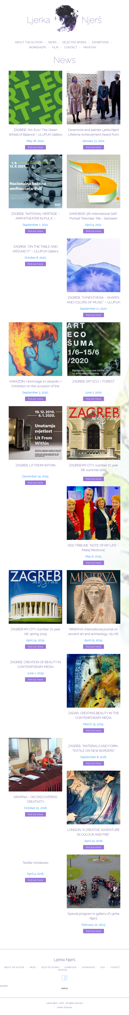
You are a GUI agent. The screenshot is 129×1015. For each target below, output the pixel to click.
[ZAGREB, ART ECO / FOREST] (93, 362)
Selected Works (74, 42)
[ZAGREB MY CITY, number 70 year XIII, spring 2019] (35, 610)
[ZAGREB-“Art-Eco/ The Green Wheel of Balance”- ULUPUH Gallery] (35, 110)
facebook (64, 978)
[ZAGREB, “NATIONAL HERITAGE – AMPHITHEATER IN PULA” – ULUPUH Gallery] (35, 194)
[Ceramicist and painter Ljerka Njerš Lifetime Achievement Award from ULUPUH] (93, 110)
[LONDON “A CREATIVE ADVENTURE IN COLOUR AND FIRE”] (93, 810)
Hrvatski (89, 48)
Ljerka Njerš (64, 19)
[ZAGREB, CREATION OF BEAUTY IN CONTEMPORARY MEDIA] (35, 668)
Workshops (37, 48)
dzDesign (67, 1008)
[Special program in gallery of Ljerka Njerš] (93, 894)
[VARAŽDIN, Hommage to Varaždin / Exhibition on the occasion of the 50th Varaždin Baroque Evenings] (35, 362)
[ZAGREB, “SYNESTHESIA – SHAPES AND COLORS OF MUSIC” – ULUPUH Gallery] (93, 278)
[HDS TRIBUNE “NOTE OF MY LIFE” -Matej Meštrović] (93, 526)
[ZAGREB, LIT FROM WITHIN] (35, 446)
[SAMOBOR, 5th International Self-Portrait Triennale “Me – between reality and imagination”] (93, 194)
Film (55, 48)
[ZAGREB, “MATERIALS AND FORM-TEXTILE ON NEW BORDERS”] (93, 752)
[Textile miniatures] (35, 869)
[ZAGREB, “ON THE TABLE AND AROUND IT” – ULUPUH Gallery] (35, 252)
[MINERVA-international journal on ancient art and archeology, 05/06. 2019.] (93, 610)
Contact (70, 48)
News (52, 42)
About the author (28, 42)
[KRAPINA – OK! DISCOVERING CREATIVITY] (35, 777)
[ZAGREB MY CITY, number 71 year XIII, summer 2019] (93, 444)
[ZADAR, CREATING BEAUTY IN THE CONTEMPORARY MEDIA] (93, 693)
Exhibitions (100, 42)
